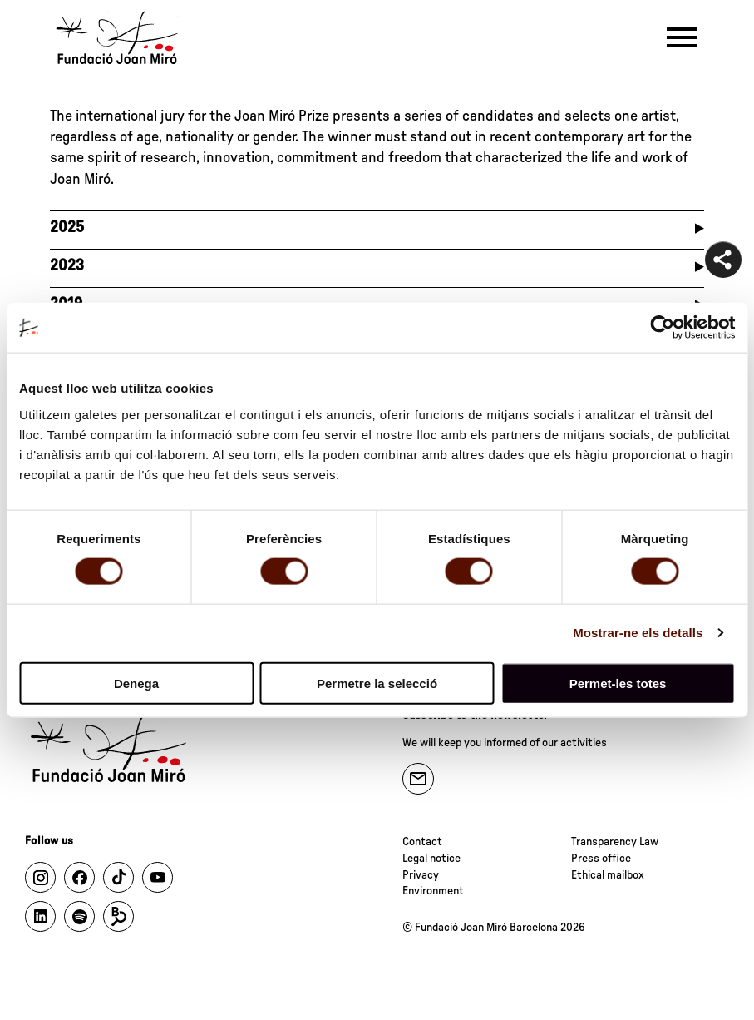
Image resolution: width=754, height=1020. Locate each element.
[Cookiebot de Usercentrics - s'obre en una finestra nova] (662, 327)
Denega (136, 683)
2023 (67, 266)
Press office (601, 858)
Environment (433, 891)
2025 (67, 227)
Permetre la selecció (377, 683)
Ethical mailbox (607, 875)
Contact (422, 842)
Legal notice (431, 858)
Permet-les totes (618, 683)
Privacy (420, 875)
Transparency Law (614, 842)
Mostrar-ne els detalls (637, 633)
